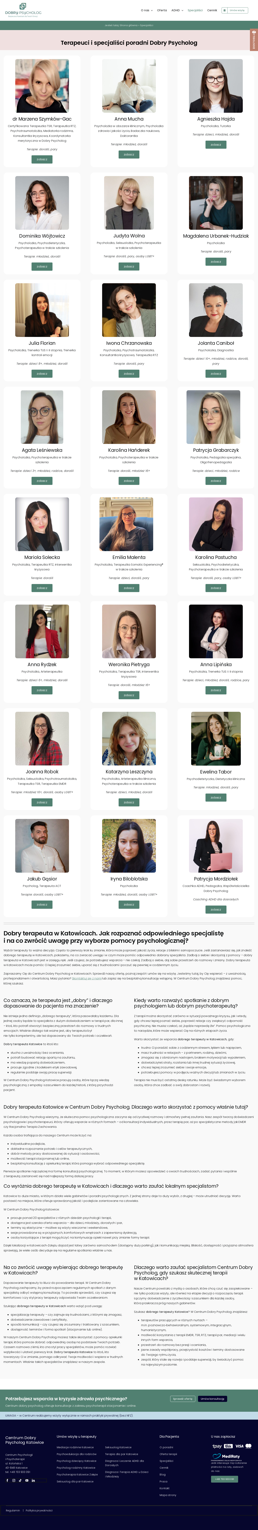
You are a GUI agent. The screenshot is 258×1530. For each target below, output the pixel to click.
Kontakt (165, 1488)
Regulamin (13, 1510)
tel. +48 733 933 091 (17, 1472)
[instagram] (13, 1480)
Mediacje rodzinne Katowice (75, 1447)
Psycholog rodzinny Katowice (76, 1468)
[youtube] (26, 1480)
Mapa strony (168, 1495)
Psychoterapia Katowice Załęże (77, 1474)
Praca (163, 1481)
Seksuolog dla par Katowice (75, 1481)
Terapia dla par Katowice (121, 1454)
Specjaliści (166, 1461)
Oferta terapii (168, 1454)
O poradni (166, 1447)
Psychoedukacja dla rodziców (76, 1454)
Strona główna (128, 25)
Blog (163, 1474)
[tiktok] (20, 1480)
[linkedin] (33, 1480)
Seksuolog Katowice (118, 1447)
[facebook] (7, 1480)
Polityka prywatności (39, 1510)
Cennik (164, 1468)
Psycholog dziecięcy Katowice (77, 1461)
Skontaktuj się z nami (87, 978)
